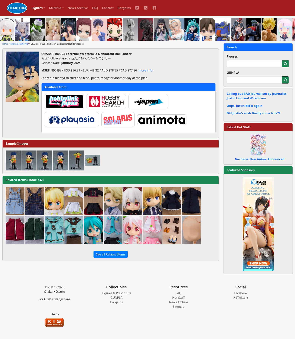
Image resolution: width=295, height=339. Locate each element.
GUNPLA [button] (55, 8)
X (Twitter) (240, 298)
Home (5, 44)
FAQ (95, 8)
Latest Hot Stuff (238, 127)
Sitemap (178, 307)
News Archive (78, 8)
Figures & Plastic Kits (19, 44)
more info (145, 70)
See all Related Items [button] (110, 254)
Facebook (240, 293)
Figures (232, 56)
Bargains (124, 8)
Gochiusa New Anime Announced (259, 159)
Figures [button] (37, 8)
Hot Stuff (178, 298)
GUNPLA (233, 73)
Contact (108, 8)
